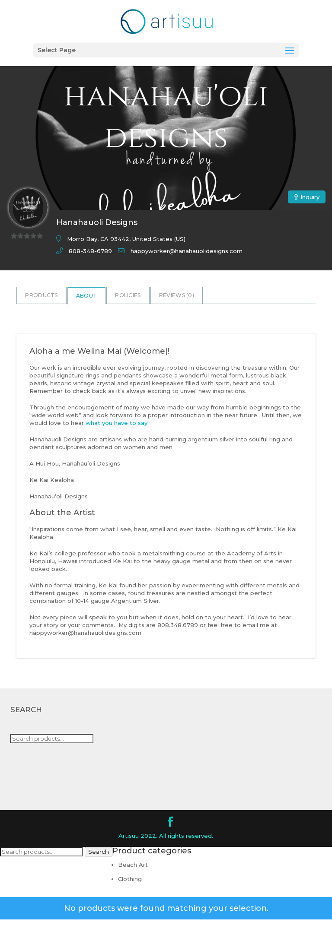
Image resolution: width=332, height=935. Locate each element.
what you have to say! (117, 422)
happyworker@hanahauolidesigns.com (187, 250)
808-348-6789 (90, 250)
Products (41, 295)
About (86, 295)
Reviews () (176, 295)
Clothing (130, 878)
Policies (127, 295)
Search (98, 851)
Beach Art (133, 864)
